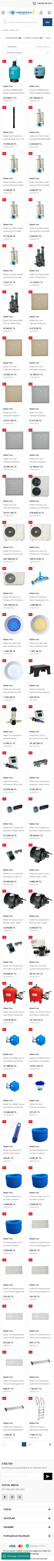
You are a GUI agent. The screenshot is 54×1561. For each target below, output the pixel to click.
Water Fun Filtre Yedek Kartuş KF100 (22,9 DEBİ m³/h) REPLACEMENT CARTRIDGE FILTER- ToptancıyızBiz (40, 184)
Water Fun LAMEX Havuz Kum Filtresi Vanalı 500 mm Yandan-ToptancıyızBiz (13, 1106)
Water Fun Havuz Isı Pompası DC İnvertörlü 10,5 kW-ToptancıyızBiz (13, 599)
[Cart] (49, 12)
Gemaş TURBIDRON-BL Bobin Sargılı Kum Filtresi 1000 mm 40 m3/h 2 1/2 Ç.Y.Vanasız (40, 91)
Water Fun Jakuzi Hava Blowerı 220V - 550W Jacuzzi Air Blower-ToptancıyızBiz (39, 875)
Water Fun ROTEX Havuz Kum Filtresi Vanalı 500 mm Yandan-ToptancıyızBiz (40, 1014)
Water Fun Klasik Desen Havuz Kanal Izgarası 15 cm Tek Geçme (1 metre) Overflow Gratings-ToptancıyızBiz (40, 1290)
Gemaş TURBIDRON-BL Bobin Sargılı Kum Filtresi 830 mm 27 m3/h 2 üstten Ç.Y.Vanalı (13, 91)
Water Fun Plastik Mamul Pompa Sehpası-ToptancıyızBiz (40, 691)
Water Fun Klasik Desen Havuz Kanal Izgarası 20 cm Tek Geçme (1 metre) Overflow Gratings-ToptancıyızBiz (13, 1290)
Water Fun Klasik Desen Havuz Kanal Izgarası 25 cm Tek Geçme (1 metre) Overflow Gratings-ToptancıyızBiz (40, 1244)
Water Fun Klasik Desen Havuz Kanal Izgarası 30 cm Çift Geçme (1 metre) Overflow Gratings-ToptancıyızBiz (40, 1336)
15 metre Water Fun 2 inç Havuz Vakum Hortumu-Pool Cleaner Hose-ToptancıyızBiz (13, 1198)
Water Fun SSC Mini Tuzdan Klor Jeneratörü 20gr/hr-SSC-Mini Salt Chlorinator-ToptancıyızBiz (40, 967)
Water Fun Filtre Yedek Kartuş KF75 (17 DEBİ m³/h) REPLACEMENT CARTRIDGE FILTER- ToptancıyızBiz (13, 230)
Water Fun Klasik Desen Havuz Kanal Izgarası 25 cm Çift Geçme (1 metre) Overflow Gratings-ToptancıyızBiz (13, 1336)
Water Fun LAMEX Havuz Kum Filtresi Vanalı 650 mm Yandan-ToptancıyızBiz (40, 1060)
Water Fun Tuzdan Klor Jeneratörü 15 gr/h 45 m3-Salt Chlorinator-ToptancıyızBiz (13, 967)
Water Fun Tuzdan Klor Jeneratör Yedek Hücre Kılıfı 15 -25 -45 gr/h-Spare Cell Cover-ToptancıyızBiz (39, 783)
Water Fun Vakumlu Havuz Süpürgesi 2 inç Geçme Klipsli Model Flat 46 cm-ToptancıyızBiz (40, 599)
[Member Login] (41, 12)
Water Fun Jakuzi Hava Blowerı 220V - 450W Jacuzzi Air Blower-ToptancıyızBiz (13, 921)
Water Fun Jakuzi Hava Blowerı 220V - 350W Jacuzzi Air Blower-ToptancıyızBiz (39, 921)
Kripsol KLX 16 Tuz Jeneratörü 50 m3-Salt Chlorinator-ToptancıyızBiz (39, 737)
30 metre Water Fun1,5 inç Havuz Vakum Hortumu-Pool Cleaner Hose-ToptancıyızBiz (39, 1198)
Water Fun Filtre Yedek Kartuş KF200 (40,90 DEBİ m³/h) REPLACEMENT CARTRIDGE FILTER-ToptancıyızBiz (40, 138)
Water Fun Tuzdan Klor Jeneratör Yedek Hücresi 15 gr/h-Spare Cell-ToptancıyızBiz (40, 829)
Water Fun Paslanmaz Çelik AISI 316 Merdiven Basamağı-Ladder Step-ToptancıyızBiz (40, 1382)
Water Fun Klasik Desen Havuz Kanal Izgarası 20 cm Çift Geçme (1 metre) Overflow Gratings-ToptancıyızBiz (13, 1382)
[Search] (27, 22)
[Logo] (21, 12)
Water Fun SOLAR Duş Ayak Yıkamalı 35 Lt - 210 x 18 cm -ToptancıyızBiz (13, 138)
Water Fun (15, 30)
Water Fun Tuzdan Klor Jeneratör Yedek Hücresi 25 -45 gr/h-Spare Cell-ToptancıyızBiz (13, 829)
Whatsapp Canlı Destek (16, 1556)
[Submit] (48, 1476)
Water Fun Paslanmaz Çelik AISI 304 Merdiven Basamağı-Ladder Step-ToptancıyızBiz (13, 1428)
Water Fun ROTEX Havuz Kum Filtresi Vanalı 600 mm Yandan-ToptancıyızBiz (13, 1014)
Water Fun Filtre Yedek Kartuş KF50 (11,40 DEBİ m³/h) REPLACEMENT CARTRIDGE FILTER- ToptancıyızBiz (40, 230)
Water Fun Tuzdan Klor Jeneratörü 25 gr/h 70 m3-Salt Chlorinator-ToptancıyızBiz (13, 875)
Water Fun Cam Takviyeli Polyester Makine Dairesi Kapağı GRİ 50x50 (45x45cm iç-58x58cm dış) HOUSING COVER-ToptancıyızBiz (39, 414)
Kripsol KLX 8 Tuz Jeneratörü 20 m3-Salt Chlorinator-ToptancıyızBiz (12, 783)
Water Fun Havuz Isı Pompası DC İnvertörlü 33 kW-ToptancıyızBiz (39, 506)
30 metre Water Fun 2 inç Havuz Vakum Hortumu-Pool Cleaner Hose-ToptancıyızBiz (39, 1152)
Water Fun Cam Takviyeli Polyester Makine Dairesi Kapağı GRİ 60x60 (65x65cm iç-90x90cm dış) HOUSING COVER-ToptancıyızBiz (13, 460)
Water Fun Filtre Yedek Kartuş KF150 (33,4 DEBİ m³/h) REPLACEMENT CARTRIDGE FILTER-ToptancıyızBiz (13, 184)
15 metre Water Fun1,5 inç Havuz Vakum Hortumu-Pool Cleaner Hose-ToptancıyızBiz (13, 1244)
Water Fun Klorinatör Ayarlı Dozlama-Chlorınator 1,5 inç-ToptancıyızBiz (12, 737)
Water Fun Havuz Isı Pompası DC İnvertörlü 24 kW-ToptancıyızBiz (13, 552)
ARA (48, 22)
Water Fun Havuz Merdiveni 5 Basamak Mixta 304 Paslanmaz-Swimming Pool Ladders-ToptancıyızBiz (40, 1428)
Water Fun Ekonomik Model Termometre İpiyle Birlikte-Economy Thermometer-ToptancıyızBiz (13, 1152)
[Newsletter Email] (27, 1476)
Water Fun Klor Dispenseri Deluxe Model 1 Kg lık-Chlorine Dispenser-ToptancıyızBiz (39, 1106)
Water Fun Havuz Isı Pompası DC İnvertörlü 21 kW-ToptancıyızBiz (39, 552)
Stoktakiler (12, 46)
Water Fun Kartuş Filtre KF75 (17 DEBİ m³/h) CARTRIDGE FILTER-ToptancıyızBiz (39, 276)
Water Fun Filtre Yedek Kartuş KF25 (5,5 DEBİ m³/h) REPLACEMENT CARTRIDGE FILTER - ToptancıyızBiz (13, 276)
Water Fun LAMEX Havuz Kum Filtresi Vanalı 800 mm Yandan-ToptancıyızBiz (13, 1060)
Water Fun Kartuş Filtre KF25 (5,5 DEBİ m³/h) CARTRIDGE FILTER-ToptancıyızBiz (13, 322)
